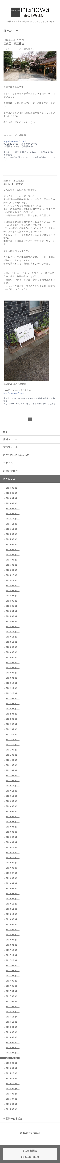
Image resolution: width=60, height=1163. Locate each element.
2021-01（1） (13, 781)
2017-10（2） (13, 960)
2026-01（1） (13, 514)
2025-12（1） (13, 519)
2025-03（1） (13, 560)
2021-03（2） (13, 775)
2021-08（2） (13, 755)
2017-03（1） (13, 996)
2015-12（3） (13, 1073)
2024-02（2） (13, 621)
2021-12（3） (13, 734)
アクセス (8, 463)
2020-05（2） (13, 822)
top (5, 432)
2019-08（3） (13, 868)
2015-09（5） (13, 1089)
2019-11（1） (13, 852)
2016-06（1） (13, 1042)
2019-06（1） (13, 878)
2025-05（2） (13, 549)
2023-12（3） (13, 632)
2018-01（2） (13, 945)
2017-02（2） (13, 1001)
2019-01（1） (13, 899)
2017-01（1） (13, 1006)
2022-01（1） (13, 729)
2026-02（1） (13, 508)
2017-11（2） (13, 955)
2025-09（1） (13, 534)
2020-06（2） (13, 816)
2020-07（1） (13, 811)
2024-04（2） (13, 611)
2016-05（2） (13, 1048)
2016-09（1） (13, 1027)
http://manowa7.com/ (15, 141)
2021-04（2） (13, 770)
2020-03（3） (13, 832)
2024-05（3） (13, 606)
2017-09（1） (13, 965)
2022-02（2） (13, 724)
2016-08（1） (13, 1032)
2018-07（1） (13, 924)
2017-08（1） (13, 970)
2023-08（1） (13, 647)
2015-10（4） (13, 1083)
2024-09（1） (13, 585)
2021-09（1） (13, 750)
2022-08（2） (13, 703)
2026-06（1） (13, 488)
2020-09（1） (13, 801)
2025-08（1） (13, 539)
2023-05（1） (13, 657)
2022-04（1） (13, 714)
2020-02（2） (13, 837)
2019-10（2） (13, 858)
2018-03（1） (13, 940)
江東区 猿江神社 (14, 43)
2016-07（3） (13, 1037)
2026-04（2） (13, 498)
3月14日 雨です (13, 184)
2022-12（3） (13, 683)
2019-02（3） (13, 893)
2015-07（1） (13, 1099)
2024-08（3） (13, 591)
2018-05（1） (13, 929)
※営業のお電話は (12, 1118)
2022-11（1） (13, 688)
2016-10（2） (13, 1022)
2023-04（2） (13, 662)
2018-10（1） (13, 914)
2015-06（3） (13, 1104)
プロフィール (10, 447)
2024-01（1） (13, 626)
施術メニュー (10, 439)
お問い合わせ (10, 471)
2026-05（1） (13, 493)
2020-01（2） (13, 842)
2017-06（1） (13, 981)
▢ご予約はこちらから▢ (16, 455)
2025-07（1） (13, 544)
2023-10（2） (13, 642)
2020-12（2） (13, 786)
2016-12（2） (13, 1012)
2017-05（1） (13, 986)
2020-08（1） (13, 806)
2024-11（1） (13, 580)
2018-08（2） (13, 919)
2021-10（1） (13, 745)
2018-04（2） (13, 935)
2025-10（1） (13, 529)
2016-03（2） (13, 1058)
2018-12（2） (13, 904)
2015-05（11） (13, 1109)
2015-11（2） (13, 1078)
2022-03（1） (13, 719)
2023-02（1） (13, 673)
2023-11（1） (13, 637)
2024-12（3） (13, 575)
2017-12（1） (13, 950)
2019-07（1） (13, 873)
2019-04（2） (13, 883)
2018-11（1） (13, 909)
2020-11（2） (13, 791)
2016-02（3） (13, 1063)
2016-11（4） (13, 1017)
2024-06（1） (13, 601)
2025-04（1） (13, 555)
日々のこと (9, 478)
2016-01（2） (13, 1068)
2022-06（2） (13, 709)
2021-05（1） (13, 765)
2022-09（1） (13, 698)
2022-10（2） (13, 693)
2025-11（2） (13, 524)
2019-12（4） (13, 847)
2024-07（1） (13, 596)
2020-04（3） (13, 827)
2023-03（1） (13, 668)
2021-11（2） (13, 739)
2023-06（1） (13, 652)
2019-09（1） (13, 863)
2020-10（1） (13, 796)
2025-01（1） (13, 570)
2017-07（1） (13, 976)
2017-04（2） (13, 991)
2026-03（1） (13, 503)
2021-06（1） (13, 760)
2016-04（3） (13, 1053)
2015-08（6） (13, 1094)
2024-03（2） (13, 616)
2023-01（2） (13, 678)
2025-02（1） (13, 565)
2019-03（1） (13, 888)
